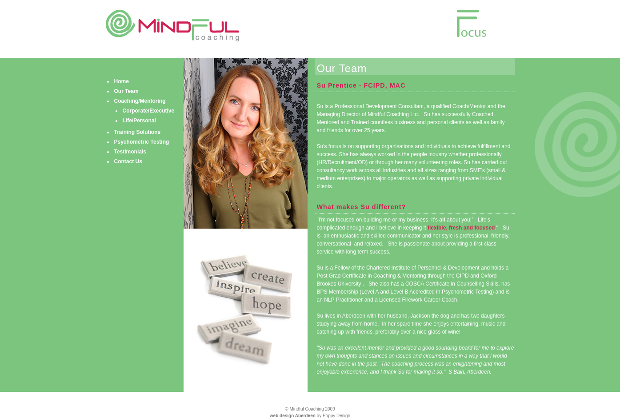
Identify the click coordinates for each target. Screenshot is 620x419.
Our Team (126, 91)
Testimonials (130, 152)
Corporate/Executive (149, 111)
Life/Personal (139, 120)
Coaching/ (140, 101)
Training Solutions (137, 132)
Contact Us (128, 161)
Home (121, 81)
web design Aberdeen (293, 415)
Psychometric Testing (141, 142)
